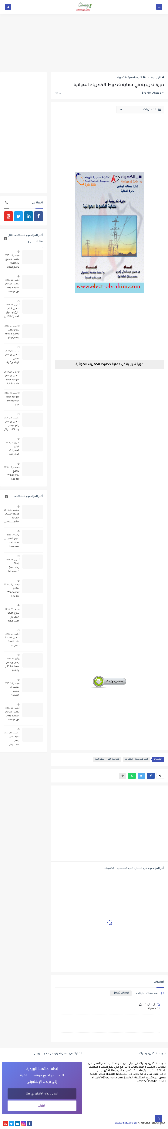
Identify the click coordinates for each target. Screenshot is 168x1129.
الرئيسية (157, 77)
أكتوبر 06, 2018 (12, 559)
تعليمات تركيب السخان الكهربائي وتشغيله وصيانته (14, 691)
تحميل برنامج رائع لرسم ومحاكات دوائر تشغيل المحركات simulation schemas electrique (11, 426)
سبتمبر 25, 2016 (11, 510)
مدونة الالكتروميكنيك (126, 1123)
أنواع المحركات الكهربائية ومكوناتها (14, 451)
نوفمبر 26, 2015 (12, 683)
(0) (58, 93)
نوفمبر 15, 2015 (12, 255)
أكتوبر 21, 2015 (12, 633)
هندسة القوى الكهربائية (107, 759)
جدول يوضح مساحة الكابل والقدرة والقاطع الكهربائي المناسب (12, 667)
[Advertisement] (84, 42)
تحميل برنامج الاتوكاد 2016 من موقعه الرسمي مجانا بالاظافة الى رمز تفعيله (12, 288)
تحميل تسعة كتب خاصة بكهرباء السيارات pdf (12, 642)
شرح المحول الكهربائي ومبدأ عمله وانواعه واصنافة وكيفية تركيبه (12, 617)
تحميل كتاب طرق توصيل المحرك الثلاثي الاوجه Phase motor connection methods (11, 313)
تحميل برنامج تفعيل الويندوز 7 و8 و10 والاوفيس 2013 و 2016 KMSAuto (12, 359)
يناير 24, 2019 (10, 371)
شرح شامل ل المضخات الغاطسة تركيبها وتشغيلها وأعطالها (11, 543)
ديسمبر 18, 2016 (11, 417)
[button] (151, 776)
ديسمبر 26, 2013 (11, 732)
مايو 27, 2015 (11, 325)
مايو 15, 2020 (11, 393)
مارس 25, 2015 (12, 609)
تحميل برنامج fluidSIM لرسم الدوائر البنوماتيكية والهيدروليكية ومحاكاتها (12, 263)
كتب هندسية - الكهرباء (131, 77)
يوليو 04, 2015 (13, 658)
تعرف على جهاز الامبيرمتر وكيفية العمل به (12, 741)
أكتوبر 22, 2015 (12, 280)
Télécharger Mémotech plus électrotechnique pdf (11, 401)
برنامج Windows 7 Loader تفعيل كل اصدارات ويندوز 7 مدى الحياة (12, 475)
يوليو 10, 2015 (13, 534)
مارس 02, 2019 (12, 350)
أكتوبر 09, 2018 (12, 304)
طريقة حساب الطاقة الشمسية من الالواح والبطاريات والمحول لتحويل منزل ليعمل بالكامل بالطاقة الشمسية (11, 518)
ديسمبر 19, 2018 (11, 467)
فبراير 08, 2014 (12, 442)
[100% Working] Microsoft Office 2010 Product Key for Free (12, 568)
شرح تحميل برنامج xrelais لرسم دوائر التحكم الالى (12, 334)
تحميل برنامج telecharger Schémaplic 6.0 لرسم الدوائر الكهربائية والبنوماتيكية (12, 380)
